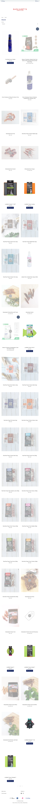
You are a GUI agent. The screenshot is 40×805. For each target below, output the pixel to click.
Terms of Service (15, 802)
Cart (36, 1)
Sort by (3, 22)
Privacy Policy (20, 802)
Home (2, 17)
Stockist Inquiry (4, 793)
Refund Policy (25, 802)
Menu (3, 1)
